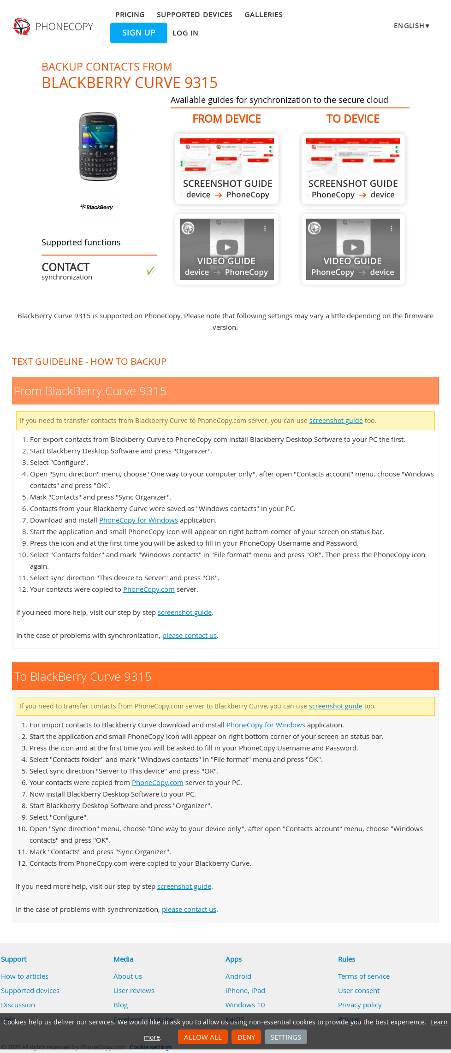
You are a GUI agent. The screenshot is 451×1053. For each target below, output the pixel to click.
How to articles (24, 976)
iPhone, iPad (245, 990)
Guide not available (227, 249)
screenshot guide (336, 420)
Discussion (18, 1004)
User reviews (133, 990)
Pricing (130, 14)
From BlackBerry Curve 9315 (227, 169)
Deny (246, 1036)
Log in (185, 32)
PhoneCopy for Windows (138, 519)
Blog (120, 1004)
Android (238, 976)
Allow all (203, 1036)
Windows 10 (245, 1004)
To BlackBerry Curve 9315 (353, 169)
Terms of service (364, 976)
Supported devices (194, 14)
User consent (359, 990)
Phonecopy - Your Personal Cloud (53, 27)
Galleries (263, 14)
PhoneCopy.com (149, 589)
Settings (286, 1036)
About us (127, 976)
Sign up (138, 33)
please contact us (189, 635)
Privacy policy (360, 1004)
